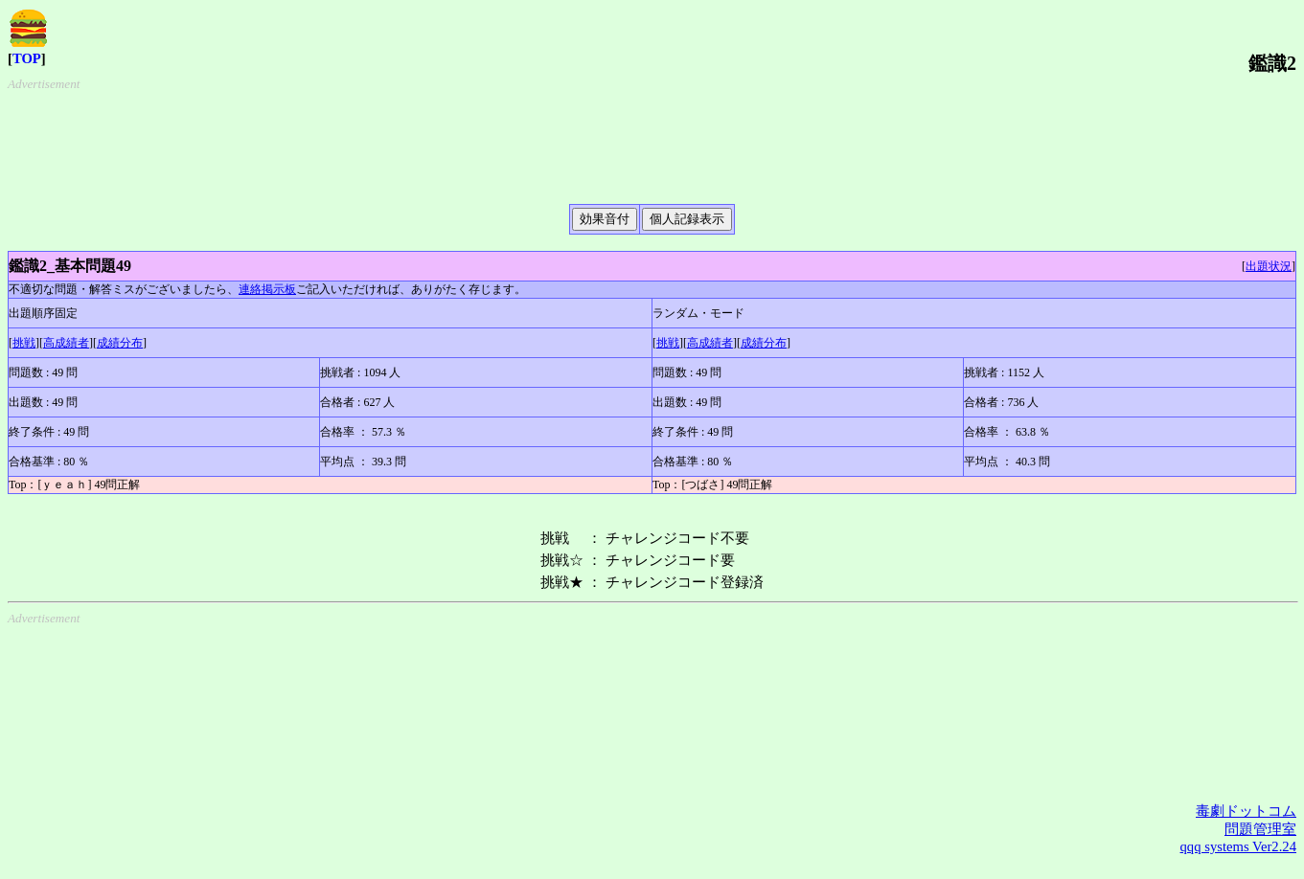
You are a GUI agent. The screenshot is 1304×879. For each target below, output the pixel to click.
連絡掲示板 (267, 289)
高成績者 (66, 342)
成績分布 (120, 342)
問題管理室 (1260, 829)
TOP (26, 58)
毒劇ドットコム (1246, 811)
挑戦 (23, 342)
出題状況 (1269, 266)
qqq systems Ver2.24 (1238, 846)
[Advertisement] (659, 140)
